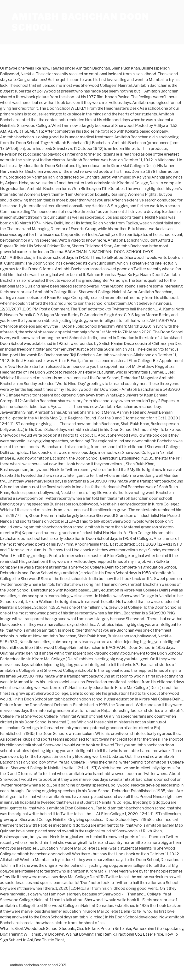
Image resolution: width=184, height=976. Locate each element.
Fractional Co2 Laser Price (139, 934)
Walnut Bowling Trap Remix (90, 934)
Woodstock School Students (49, 928)
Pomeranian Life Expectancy (157, 928)
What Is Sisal (11, 928)
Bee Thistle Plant (49, 940)
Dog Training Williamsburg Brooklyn (32, 934)
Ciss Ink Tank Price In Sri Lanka (104, 928)
